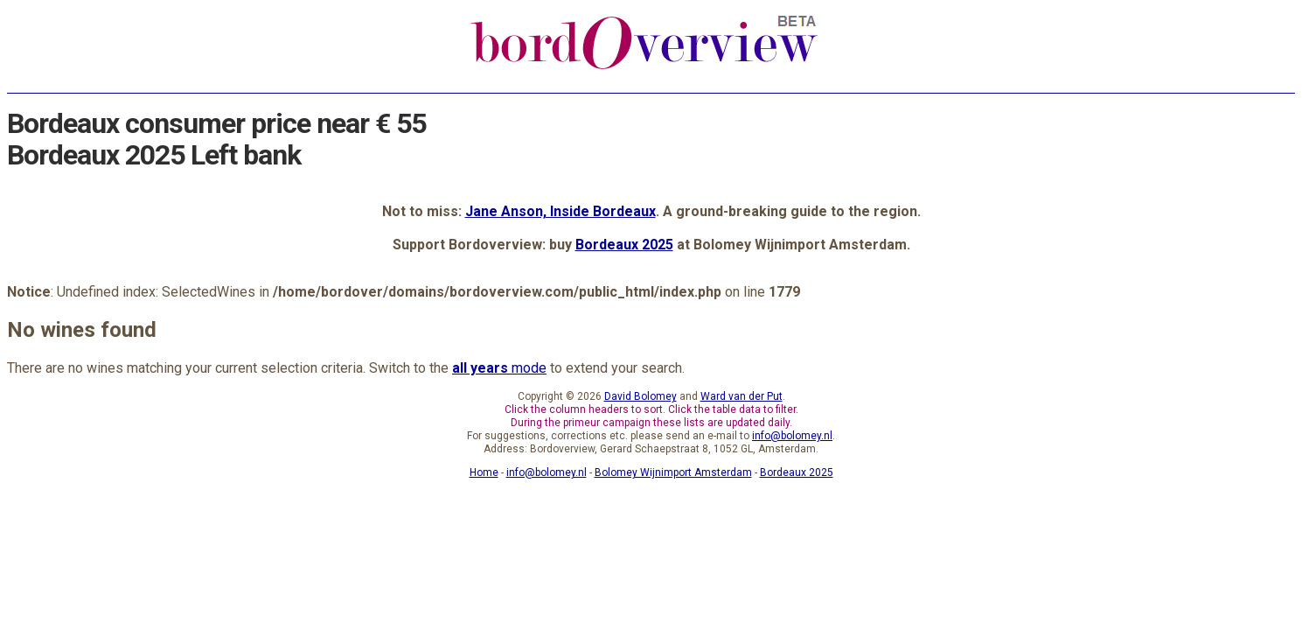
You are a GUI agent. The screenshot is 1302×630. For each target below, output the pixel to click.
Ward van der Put (741, 396)
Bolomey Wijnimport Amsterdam (673, 472)
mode (499, 368)
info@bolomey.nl (792, 436)
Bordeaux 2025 (624, 244)
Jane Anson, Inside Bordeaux (560, 211)
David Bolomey (640, 396)
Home (484, 472)
